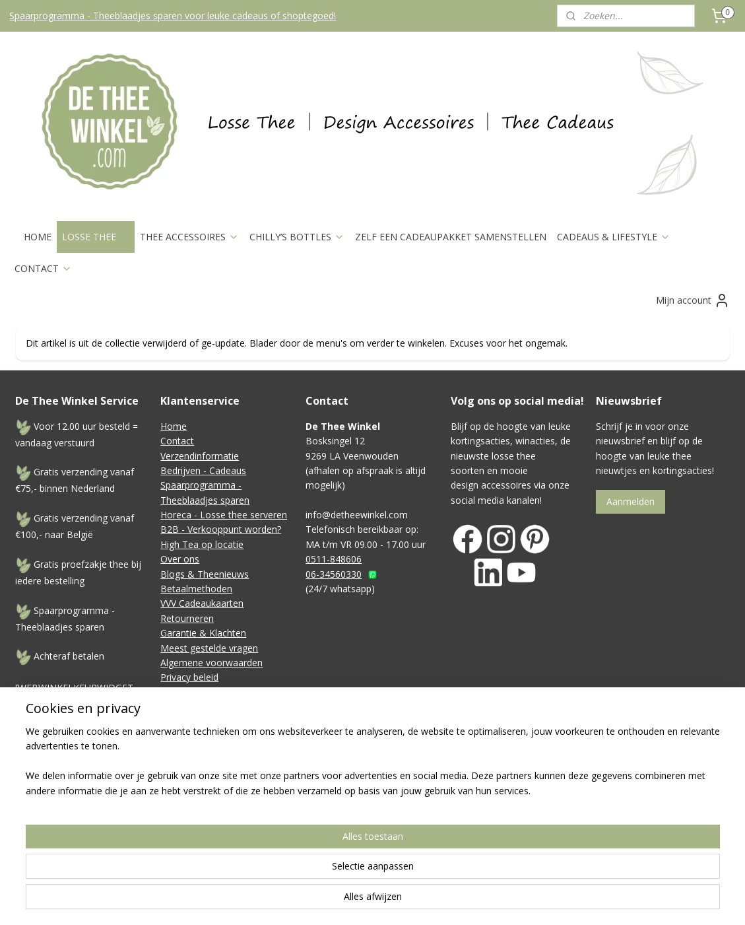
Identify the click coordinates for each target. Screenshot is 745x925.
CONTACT (43, 268)
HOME (37, 236)
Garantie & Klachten (203, 633)
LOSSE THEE (95, 236)
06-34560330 (334, 574)
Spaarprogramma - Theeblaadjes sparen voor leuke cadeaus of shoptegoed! (172, 15)
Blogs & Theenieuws (204, 574)
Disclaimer (182, 692)
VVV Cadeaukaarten (201, 603)
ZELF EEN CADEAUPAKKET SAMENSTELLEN (450, 236)
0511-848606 (334, 559)
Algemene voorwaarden (211, 662)
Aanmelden (630, 501)
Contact (177, 440)
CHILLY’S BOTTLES (296, 236)
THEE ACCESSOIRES (189, 236)
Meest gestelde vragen (209, 648)
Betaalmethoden (196, 588)
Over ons (179, 559)
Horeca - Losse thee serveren (223, 514)
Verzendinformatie (199, 456)
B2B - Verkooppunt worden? (220, 529)
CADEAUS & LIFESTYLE (613, 236)
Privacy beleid (189, 677)
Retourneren (187, 618)
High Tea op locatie (201, 544)
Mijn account (693, 300)
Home (173, 426)
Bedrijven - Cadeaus (203, 470)
